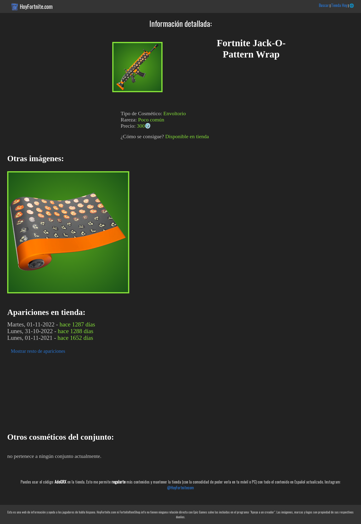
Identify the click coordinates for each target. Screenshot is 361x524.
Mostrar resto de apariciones (38, 351)
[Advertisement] (143, 391)
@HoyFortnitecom (180, 487)
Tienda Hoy (339, 5)
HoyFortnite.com (36, 6)
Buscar (324, 5)
